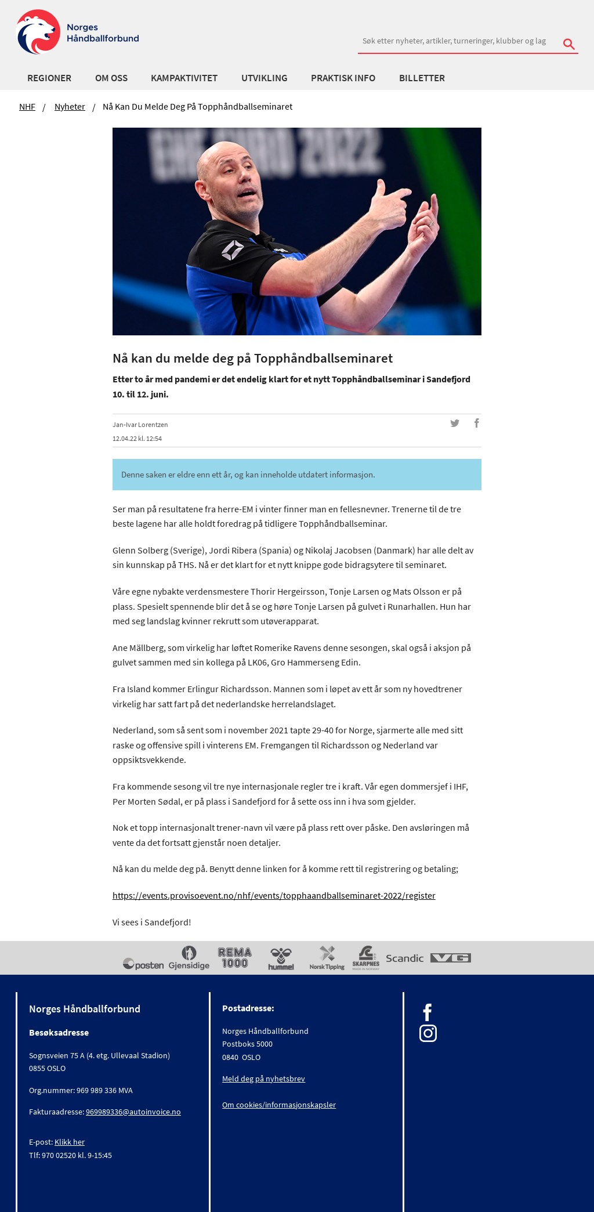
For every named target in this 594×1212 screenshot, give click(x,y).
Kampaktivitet (184, 77)
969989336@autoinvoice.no (133, 1111)
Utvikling (264, 77)
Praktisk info (343, 77)
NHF (27, 106)
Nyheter (70, 106)
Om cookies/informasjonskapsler (279, 1104)
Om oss (111, 77)
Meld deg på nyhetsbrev (263, 1078)
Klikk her (70, 1142)
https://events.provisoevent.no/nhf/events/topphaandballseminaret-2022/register (274, 895)
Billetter (422, 77)
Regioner (49, 77)
